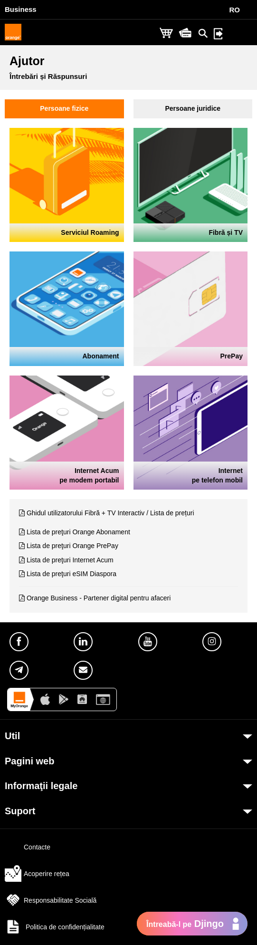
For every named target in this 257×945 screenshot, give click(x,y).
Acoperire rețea (37, 874)
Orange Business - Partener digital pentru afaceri (99, 598)
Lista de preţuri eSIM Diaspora (71, 574)
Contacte (27, 847)
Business (21, 9)
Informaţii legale (41, 786)
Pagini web (29, 761)
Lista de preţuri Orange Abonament (78, 532)
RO (234, 10)
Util (12, 736)
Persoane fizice (64, 108)
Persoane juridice (192, 108)
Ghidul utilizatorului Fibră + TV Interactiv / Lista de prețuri (110, 513)
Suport (20, 811)
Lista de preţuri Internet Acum (70, 560)
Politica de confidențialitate (55, 927)
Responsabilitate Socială (50, 900)
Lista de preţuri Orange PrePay (72, 546)
